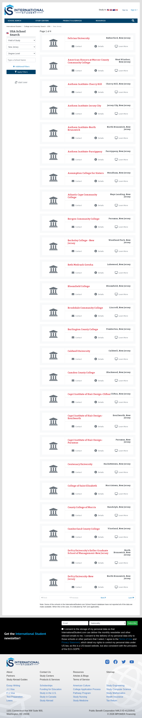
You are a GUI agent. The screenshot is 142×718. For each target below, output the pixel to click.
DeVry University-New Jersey (80, 577)
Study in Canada (48, 697)
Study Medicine (80, 700)
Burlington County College (83, 329)
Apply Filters (21, 72)
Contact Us (45, 672)
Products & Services (72, 20)
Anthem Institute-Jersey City (84, 105)
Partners (11, 676)
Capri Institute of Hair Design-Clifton (89, 394)
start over (21, 82)
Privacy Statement (71, 642)
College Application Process (87, 689)
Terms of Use (125, 639)
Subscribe (132, 623)
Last (131, 597)
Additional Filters (21, 66)
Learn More (121, 46)
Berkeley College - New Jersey (81, 241)
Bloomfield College (79, 286)
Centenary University (80, 464)
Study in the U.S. (48, 693)
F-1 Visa (11, 693)
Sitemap (110, 672)
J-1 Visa (11, 689)
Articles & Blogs (81, 676)
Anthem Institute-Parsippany (85, 151)
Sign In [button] (133, 10)
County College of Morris (82, 507)
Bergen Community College (83, 219)
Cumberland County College (84, 529)
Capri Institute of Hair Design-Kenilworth (85, 417)
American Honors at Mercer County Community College (88, 61)
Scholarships (46, 685)
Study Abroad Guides (17, 679)
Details (99, 46)
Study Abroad (46, 700)
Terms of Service (81, 679)
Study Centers (42, 20)
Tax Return (111, 700)
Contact (77, 46)
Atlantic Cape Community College (82, 196)
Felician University (79, 38)
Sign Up (125, 10)
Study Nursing (80, 697)
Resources (101, 20)
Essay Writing (13, 685)
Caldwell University (79, 351)
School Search (14, 20)
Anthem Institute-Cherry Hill (85, 84)
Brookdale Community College (85, 308)
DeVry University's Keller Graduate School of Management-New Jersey (88, 552)
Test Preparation (15, 697)
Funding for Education (51, 689)
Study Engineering (115, 685)
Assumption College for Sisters (86, 173)
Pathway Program (82, 693)
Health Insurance (114, 697)
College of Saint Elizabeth (82, 485)
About (9, 672)
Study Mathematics (115, 693)
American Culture (81, 685)
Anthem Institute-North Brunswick (82, 128)
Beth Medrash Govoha (80, 264)
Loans (10, 700)
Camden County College (81, 372)
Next (103, 597)
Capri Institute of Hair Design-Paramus (85, 441)
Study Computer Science (118, 689)
